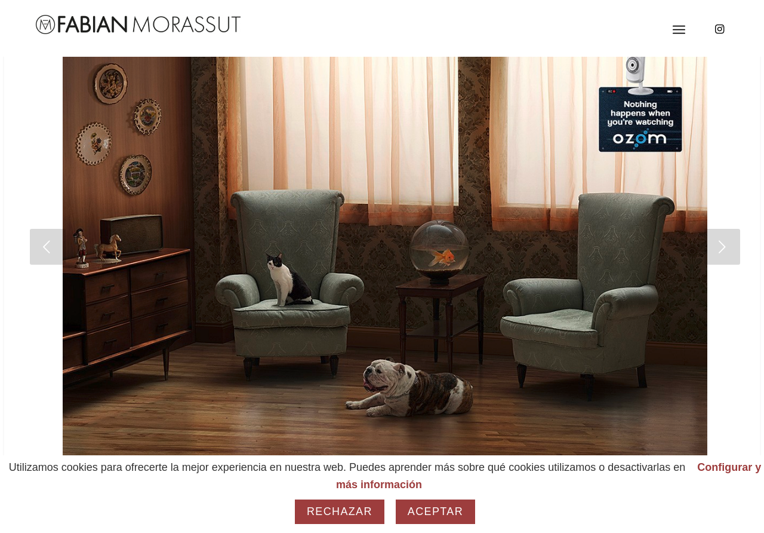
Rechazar (339, 511)
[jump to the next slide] (722, 247)
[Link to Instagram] (719, 29)
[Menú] (679, 30)
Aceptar (435, 511)
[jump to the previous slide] (48, 247)
